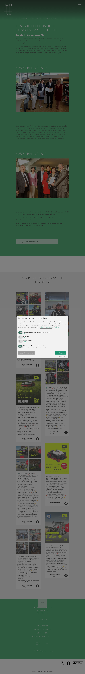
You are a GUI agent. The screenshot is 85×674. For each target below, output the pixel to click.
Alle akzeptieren (60, 353)
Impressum (56, 327)
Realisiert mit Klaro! (62, 356)
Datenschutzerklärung (46, 327)
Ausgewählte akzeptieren (26, 353)
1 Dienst (26, 334)
